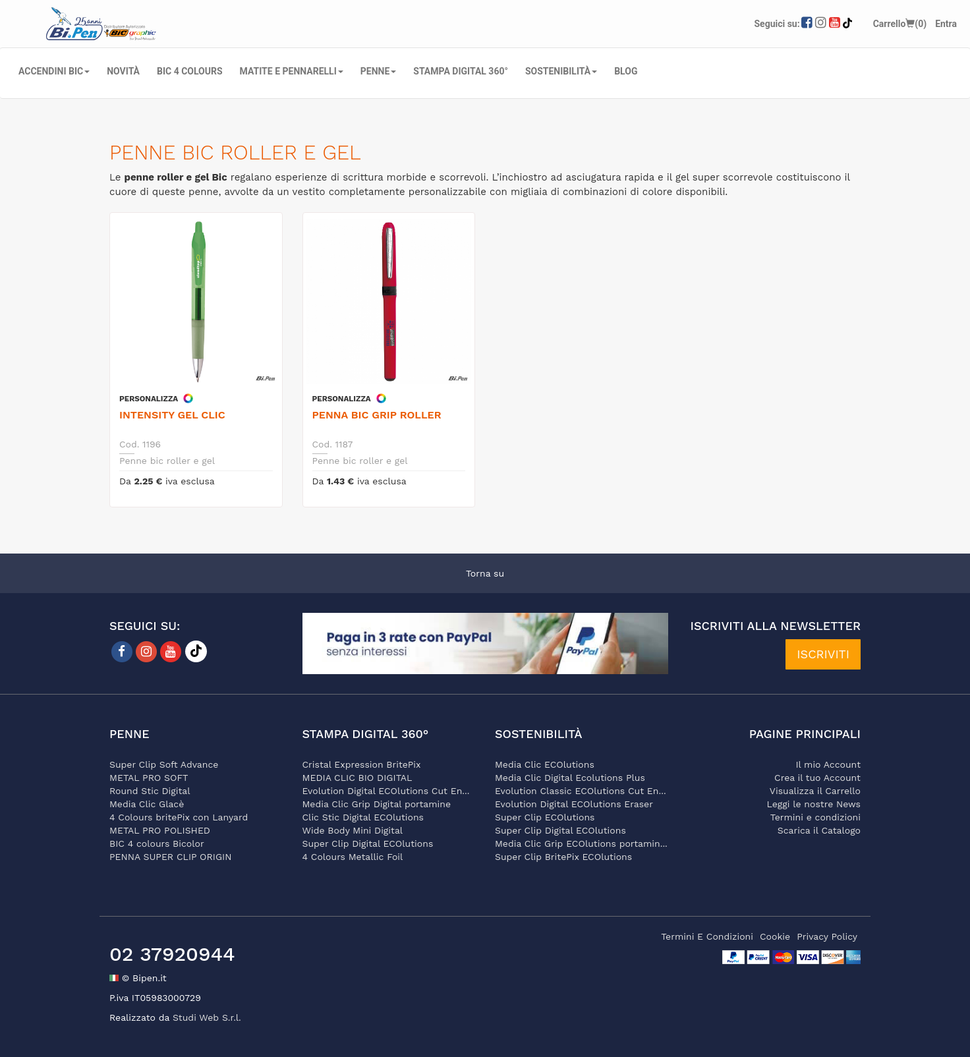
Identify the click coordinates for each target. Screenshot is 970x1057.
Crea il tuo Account (817, 777)
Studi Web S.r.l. (207, 1017)
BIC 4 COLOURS (190, 71)
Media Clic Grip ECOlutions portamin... (581, 843)
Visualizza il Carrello (815, 791)
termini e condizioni (707, 936)
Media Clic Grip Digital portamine (376, 804)
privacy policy (827, 936)
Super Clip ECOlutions (544, 817)
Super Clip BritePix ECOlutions (563, 856)
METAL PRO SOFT (148, 777)
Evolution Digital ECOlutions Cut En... (386, 791)
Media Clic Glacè (146, 804)
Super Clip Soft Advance (163, 764)
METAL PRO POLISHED (159, 830)
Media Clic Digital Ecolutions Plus (570, 777)
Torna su (485, 573)
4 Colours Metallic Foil (352, 856)
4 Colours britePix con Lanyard (178, 817)
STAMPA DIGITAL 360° (460, 71)
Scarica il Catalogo (819, 830)
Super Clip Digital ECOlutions (368, 843)
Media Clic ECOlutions (544, 764)
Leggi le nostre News (814, 804)
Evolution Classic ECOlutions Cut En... (580, 791)
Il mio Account (828, 764)
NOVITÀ (123, 71)
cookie (775, 936)
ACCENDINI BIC (54, 71)
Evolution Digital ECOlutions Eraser (574, 804)
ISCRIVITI (823, 654)
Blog (625, 71)
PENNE (378, 71)
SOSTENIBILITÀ (561, 71)
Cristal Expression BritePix (361, 764)
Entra (946, 23)
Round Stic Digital (149, 791)
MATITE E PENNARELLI (291, 71)
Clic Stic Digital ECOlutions (363, 817)
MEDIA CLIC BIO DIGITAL (357, 777)
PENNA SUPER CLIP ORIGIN (170, 856)
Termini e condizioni (815, 817)
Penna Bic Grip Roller (377, 415)
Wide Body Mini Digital (352, 830)
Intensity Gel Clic (172, 415)
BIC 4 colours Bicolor (156, 843)
